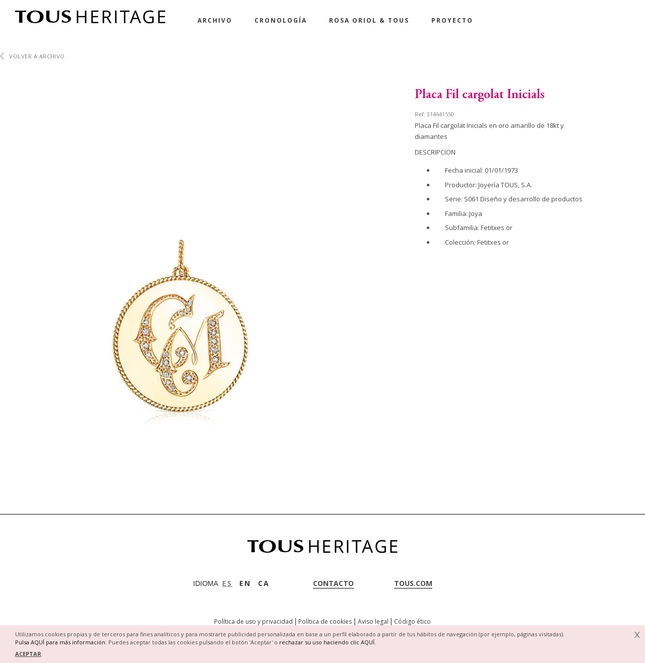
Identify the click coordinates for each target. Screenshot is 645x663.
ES (227, 583)
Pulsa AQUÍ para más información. (61, 642)
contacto (333, 583)
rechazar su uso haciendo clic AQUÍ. (327, 642)
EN (245, 583)
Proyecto (452, 20)
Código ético (412, 621)
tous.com (413, 583)
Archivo (215, 20)
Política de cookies (325, 621)
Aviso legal (373, 621)
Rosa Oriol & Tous (369, 20)
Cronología (280, 20)
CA (264, 583)
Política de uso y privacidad (253, 621)
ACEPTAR (28, 653)
